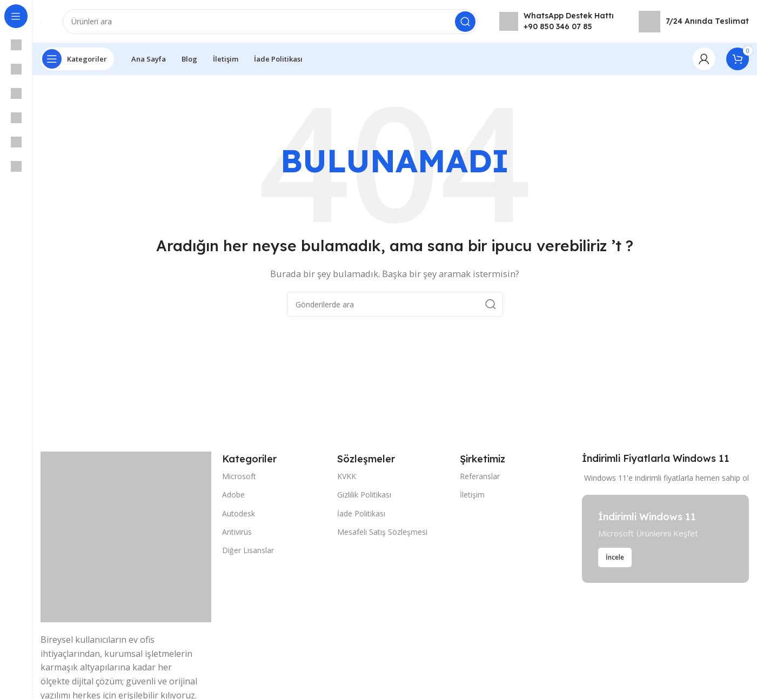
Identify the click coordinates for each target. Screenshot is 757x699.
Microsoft (239, 477)
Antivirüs (237, 532)
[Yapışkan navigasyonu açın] (77, 59)
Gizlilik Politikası (364, 495)
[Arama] (270, 21)
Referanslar (480, 477)
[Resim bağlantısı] (126, 536)
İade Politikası (361, 513)
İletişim (472, 495)
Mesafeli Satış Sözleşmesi (382, 532)
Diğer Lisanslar (248, 551)
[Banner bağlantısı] (665, 539)
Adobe (233, 495)
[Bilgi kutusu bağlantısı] (556, 21)
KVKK (346, 477)
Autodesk (238, 513)
